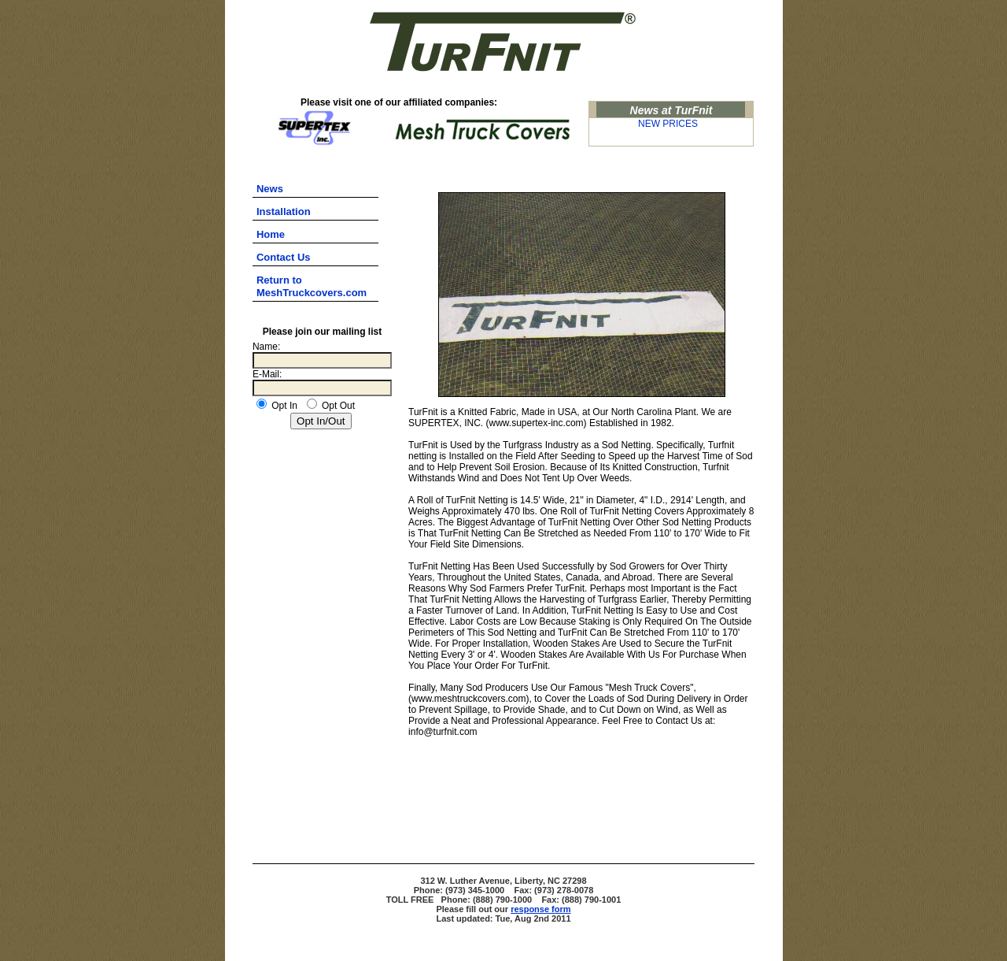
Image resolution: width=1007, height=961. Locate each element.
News (269, 189)
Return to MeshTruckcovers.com (311, 286)
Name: (266, 346)
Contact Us (283, 257)
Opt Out (331, 405)
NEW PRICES (668, 123)
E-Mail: (267, 374)
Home (270, 234)
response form (540, 909)
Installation (283, 211)
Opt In (276, 405)
